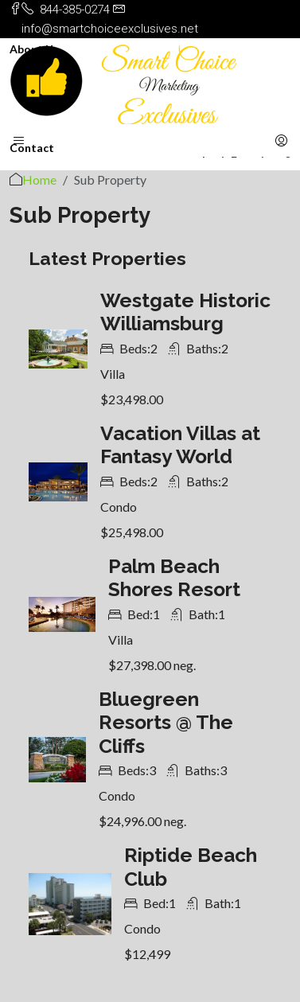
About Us (34, 49)
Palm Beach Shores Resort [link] (174, 578)
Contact (32, 147)
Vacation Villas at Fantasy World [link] (180, 445)
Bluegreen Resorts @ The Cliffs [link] (166, 723)
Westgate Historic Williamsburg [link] (185, 312)
